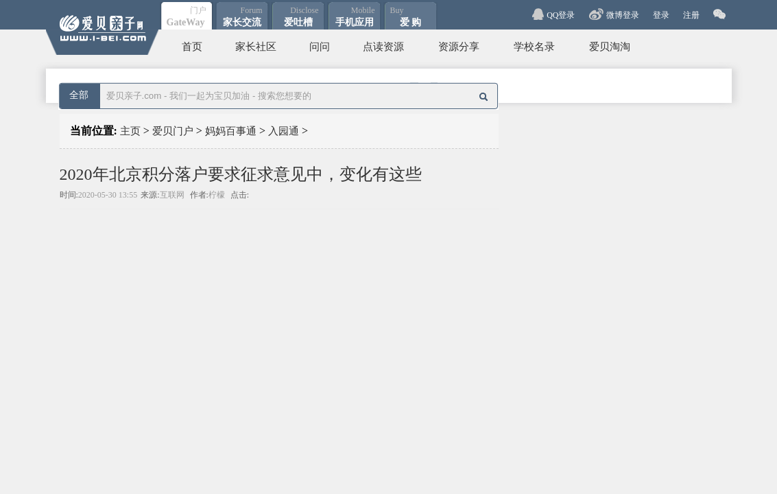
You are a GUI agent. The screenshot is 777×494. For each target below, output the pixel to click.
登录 (661, 15)
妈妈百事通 (230, 131)
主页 (130, 131)
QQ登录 (561, 15)
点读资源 (383, 46)
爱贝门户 (172, 131)
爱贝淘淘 (609, 46)
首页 (192, 46)
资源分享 (458, 46)
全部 (78, 95)
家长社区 (255, 46)
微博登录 (622, 15)
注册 (691, 15)
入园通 (283, 131)
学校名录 (534, 46)
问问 (319, 46)
